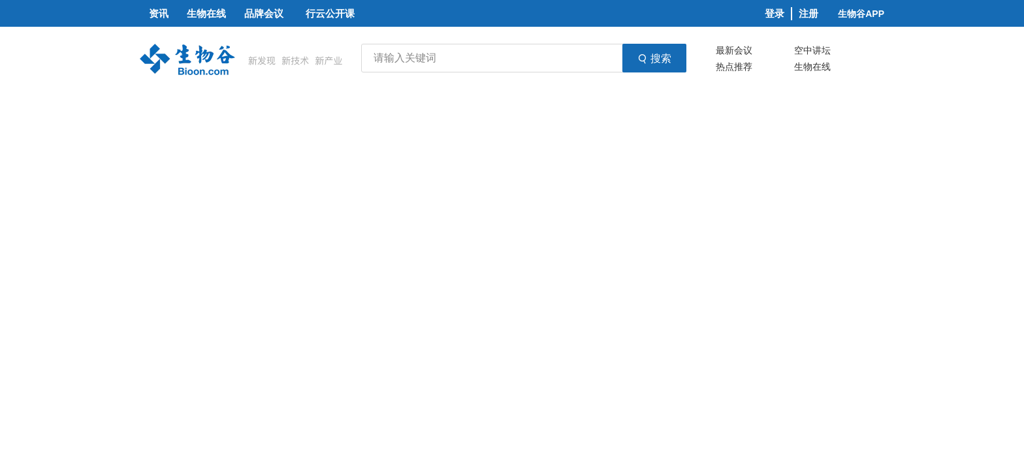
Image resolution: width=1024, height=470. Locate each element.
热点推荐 (734, 66)
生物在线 (812, 66)
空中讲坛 (812, 50)
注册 (808, 13)
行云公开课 (330, 13)
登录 (774, 13)
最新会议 (734, 50)
